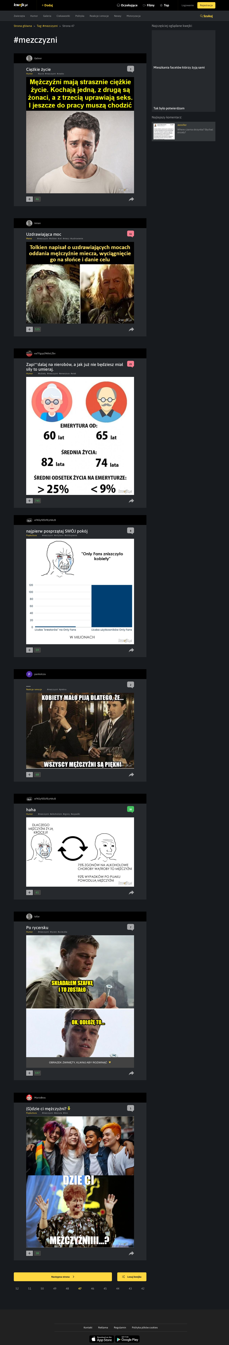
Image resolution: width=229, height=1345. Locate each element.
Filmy (151, 5)
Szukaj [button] (208, 16)
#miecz (66, 238)
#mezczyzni (50, 73)
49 (54, 1288)
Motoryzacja (134, 15)
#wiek (73, 373)
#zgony (66, 814)
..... (28, 685)
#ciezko (60, 73)
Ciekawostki (63, 15)
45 (105, 1288)
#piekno (62, 689)
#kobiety (42, 373)
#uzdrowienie (76, 238)
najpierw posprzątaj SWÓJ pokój (57, 531)
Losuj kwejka (131, 1277)
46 (92, 1288)
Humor (34, 15)
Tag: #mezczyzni (47, 25)
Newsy (117, 15)
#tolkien (53, 238)
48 (67, 1288)
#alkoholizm (56, 814)
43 (130, 1288)
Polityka (79, 15)
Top (166, 5)
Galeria (47, 15)
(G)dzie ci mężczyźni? (48, 1108)
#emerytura (64, 373)
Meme (29, 238)
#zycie (41, 73)
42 (142, 1288)
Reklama (103, 1327)
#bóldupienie (71, 535)
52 (17, 1288)
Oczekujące (129, 5)
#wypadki (75, 814)
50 (42, 1288)
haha (31, 809)
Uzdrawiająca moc (43, 234)
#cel (60, 238)
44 (117, 1288)
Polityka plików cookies (145, 1327)
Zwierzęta (19, 15)
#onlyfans (58, 535)
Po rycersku (37, 927)
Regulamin (120, 1327)
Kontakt (88, 1327)
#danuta (58, 1113)
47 (80, 1288)
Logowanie (188, 5)
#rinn (65, 1113)
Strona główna (23, 25)
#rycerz (53, 932)
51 (29, 1288)
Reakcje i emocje (99, 15)
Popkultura (31, 535)
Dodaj (48, 5)
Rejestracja (206, 5)
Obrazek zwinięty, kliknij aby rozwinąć (78, 1062)
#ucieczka (62, 932)
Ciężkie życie (38, 69)
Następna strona (62, 1277)
